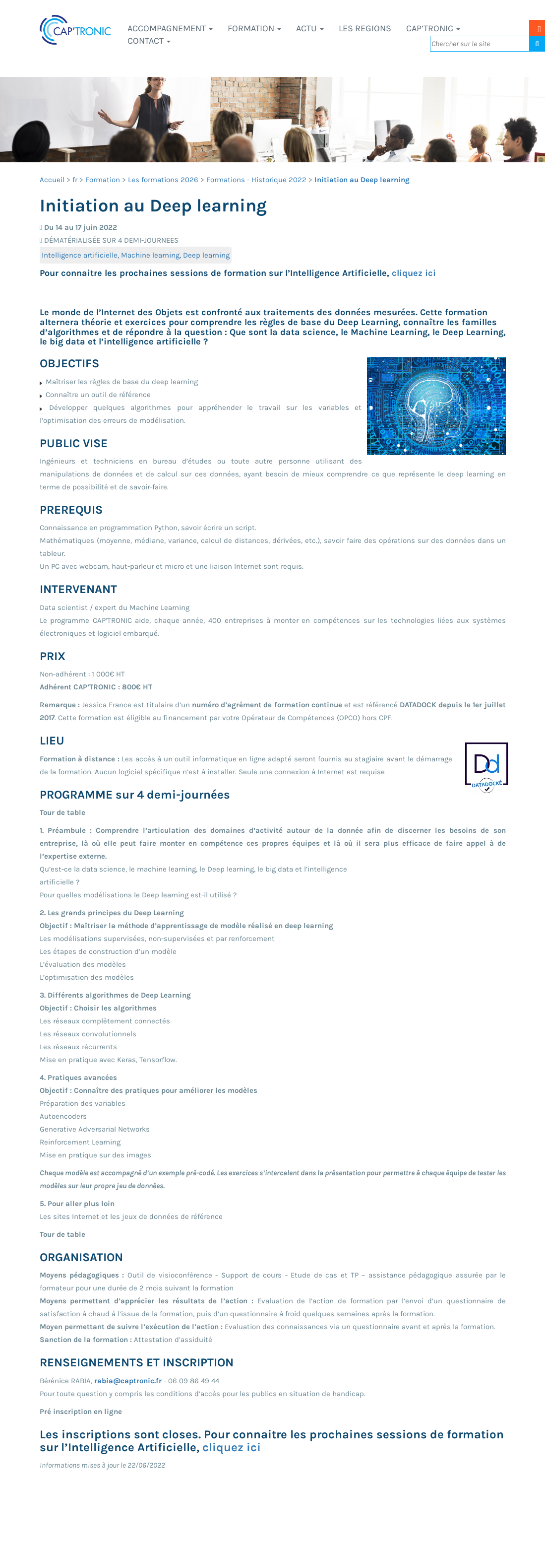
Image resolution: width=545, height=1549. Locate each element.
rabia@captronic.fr (128, 1380)
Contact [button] (149, 40)
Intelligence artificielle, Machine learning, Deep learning (136, 255)
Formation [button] (254, 28)
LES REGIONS (365, 28)
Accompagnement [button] (170, 28)
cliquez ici (414, 273)
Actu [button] (310, 28)
